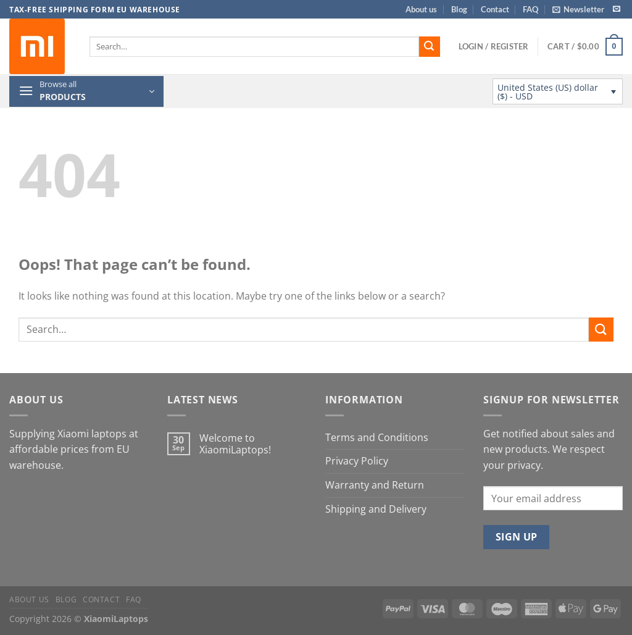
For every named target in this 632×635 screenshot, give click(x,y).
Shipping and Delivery (375, 509)
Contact (495, 9)
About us (421, 9)
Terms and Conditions (376, 437)
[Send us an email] (616, 9)
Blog (459, 9)
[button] (578, 9)
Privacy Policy (356, 461)
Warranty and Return (374, 485)
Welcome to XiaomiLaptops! (235, 444)
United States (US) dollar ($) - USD (547, 92)
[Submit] (429, 46)
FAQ (530, 9)
